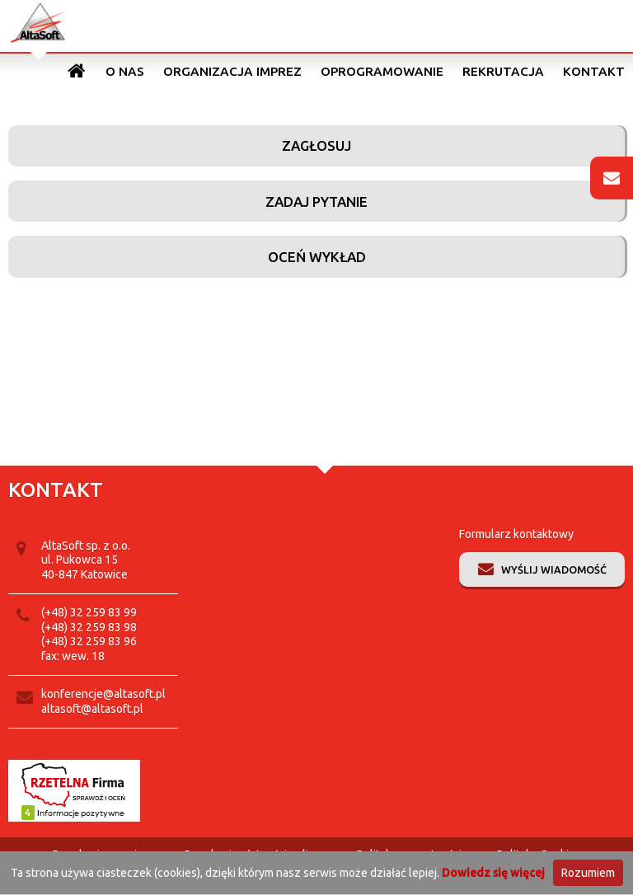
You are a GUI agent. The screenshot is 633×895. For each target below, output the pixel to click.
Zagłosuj (316, 145)
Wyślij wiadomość (554, 569)
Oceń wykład (317, 257)
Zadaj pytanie (316, 201)
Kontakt (594, 71)
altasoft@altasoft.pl (92, 708)
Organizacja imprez (232, 71)
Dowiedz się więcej (493, 872)
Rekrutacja (503, 71)
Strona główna (77, 71)
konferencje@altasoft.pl (103, 694)
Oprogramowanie (382, 71)
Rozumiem (588, 872)
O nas (125, 71)
